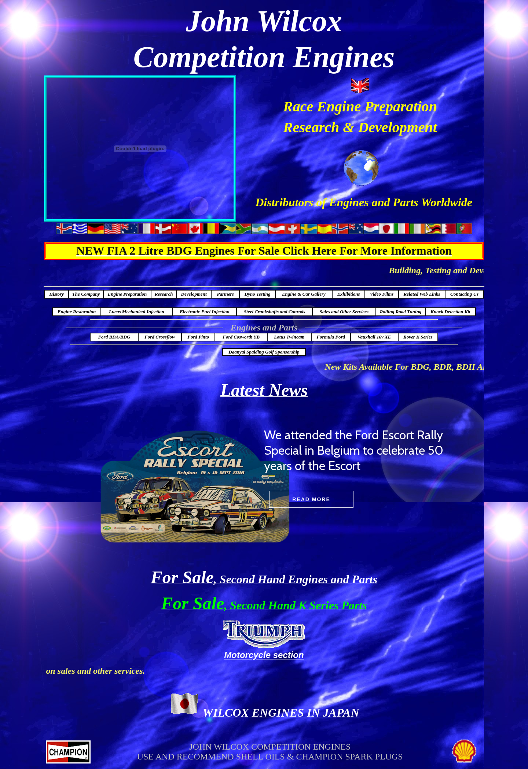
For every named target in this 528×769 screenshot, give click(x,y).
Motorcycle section (264, 655)
